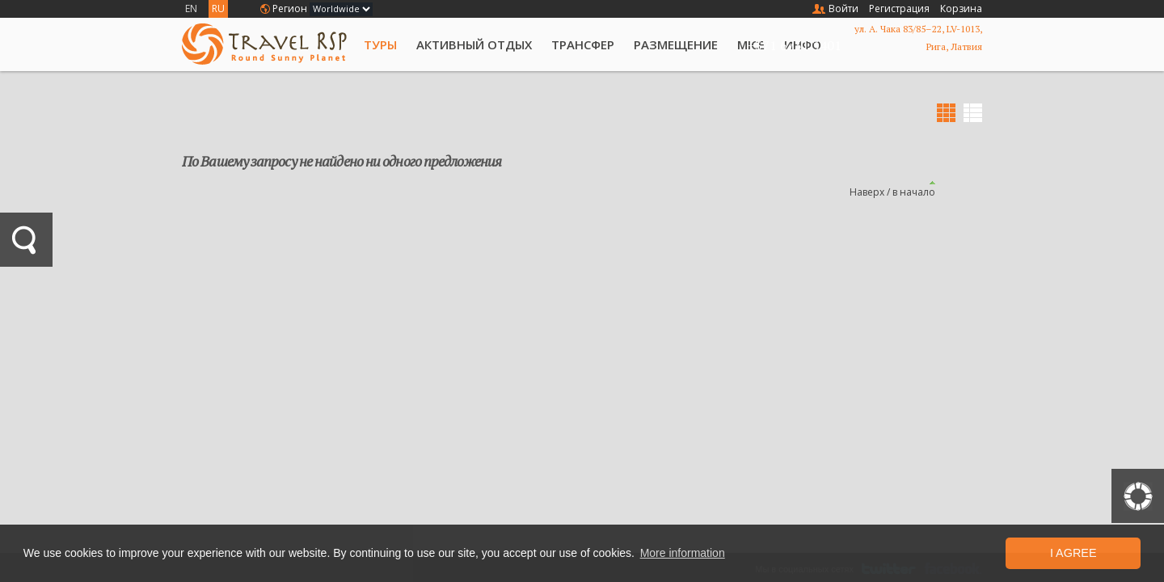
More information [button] (682, 552)
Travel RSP (264, 44)
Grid (946, 112)
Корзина (961, 8)
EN (191, 8)
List (973, 112)
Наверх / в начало (892, 192)
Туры (380, 44)
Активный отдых (474, 44)
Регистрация (899, 8)
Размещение (676, 44)
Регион (289, 8)
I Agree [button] (1073, 552)
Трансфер (582, 44)
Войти (843, 8)
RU (218, 8)
